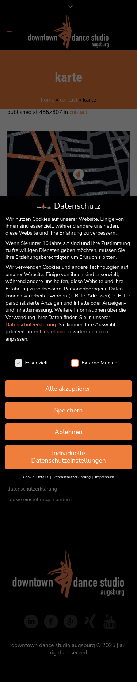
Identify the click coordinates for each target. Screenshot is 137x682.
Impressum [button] (104, 477)
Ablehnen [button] (68, 432)
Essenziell (31, 362)
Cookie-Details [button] (36, 477)
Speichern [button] (68, 410)
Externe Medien (94, 362)
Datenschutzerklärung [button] (72, 477)
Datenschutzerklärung (30, 324)
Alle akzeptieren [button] (68, 388)
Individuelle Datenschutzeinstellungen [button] (68, 457)
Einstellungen (55, 331)
